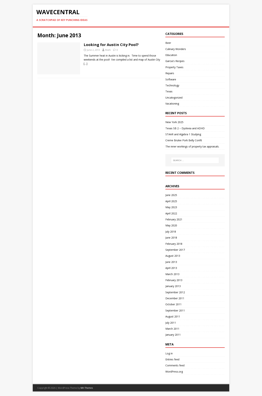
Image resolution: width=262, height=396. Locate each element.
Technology (172, 85)
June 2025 (171, 195)
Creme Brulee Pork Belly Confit (183, 140)
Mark (108, 49)
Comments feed (174, 365)
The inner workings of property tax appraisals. (192, 146)
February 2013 (173, 280)
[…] (85, 63)
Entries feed (172, 359)
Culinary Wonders (175, 49)
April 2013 (171, 268)
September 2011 (175, 310)
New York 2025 (174, 122)
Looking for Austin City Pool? (111, 44)
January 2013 (173, 286)
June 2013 (171, 262)
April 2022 (171, 213)
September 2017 (175, 249)
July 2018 (170, 231)
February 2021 (173, 219)
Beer (168, 43)
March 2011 (172, 328)
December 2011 (174, 298)
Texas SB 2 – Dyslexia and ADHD (185, 128)
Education (171, 55)
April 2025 (171, 201)
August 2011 (172, 316)
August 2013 (172, 255)
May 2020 (171, 225)
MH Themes (87, 387)
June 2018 (171, 237)
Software (170, 79)
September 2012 (175, 292)
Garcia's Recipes (174, 61)
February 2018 (173, 243)
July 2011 (170, 322)
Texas (168, 91)
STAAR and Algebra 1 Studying (183, 134)
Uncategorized (173, 97)
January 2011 (173, 334)
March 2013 (172, 274)
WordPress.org (174, 371)
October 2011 (173, 304)
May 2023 (171, 207)
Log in (169, 353)
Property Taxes (174, 67)
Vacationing (172, 103)
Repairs (169, 73)
